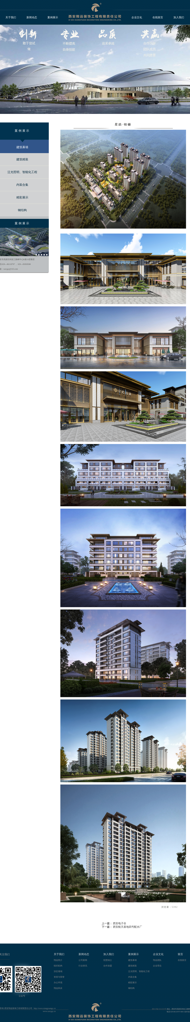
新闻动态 (31, 17)
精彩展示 (132, 982)
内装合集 (132, 977)
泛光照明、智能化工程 (139, 971)
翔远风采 (58, 988)
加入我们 (178, 17)
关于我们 (10, 17)
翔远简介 (58, 960)
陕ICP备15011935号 (159, 1009)
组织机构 (58, 965)
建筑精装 (132, 965)
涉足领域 (58, 971)
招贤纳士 (107, 960)
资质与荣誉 (59, 977)
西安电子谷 (119, 923)
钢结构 (131, 988)
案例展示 (52, 17)
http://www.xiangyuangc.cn (45, 1008)
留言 (180, 954)
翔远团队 (157, 960)
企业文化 (136, 17)
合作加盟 (107, 965)
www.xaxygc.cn (49, 1011)
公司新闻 (83, 960)
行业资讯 (83, 965)
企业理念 (157, 965)
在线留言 (157, 17)
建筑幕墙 (132, 960)
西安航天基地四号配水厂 (127, 926)
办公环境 (58, 982)
